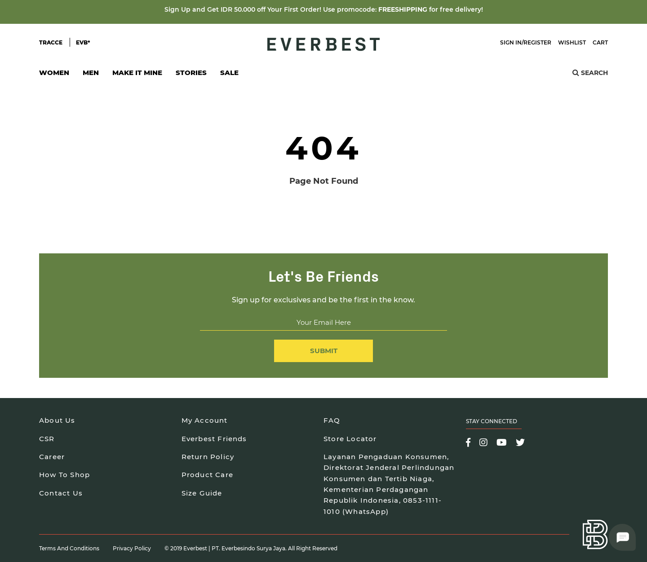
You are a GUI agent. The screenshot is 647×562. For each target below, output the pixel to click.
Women (54, 75)
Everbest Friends (214, 438)
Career (52, 456)
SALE (229, 72)
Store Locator (350, 438)
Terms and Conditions (69, 548)
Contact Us (61, 493)
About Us (57, 420)
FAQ (332, 420)
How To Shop (64, 474)
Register (537, 42)
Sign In (511, 42)
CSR (47, 438)
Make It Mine (137, 75)
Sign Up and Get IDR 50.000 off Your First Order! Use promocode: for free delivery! (323, 9)
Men (91, 75)
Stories (191, 72)
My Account (205, 420)
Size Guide (202, 493)
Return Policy (208, 456)
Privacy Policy (132, 548)
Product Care (207, 474)
